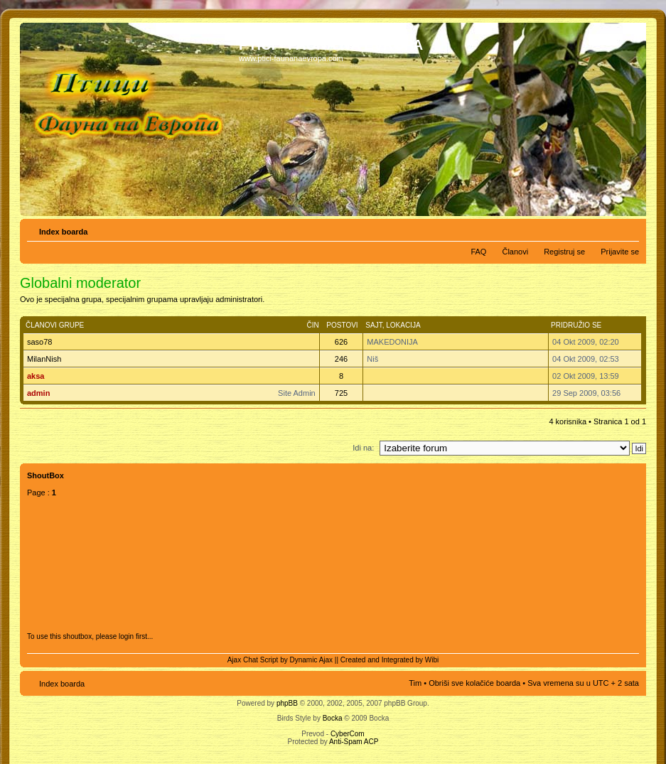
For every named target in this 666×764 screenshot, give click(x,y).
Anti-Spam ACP (353, 742)
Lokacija (403, 325)
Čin (312, 325)
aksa (35, 376)
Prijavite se (620, 251)
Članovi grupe (55, 325)
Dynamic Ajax (311, 660)
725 (341, 393)
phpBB (287, 703)
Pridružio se (576, 325)
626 (341, 342)
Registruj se (564, 251)
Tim (415, 683)
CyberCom (348, 734)
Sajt (373, 325)
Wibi (432, 660)
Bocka (333, 718)
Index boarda (63, 231)
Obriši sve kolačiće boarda (474, 683)
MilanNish (44, 359)
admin (38, 393)
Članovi (515, 251)
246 (341, 359)
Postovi (342, 325)
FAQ (478, 251)
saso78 (39, 342)
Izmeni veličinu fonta (628, 228)
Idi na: (363, 447)
